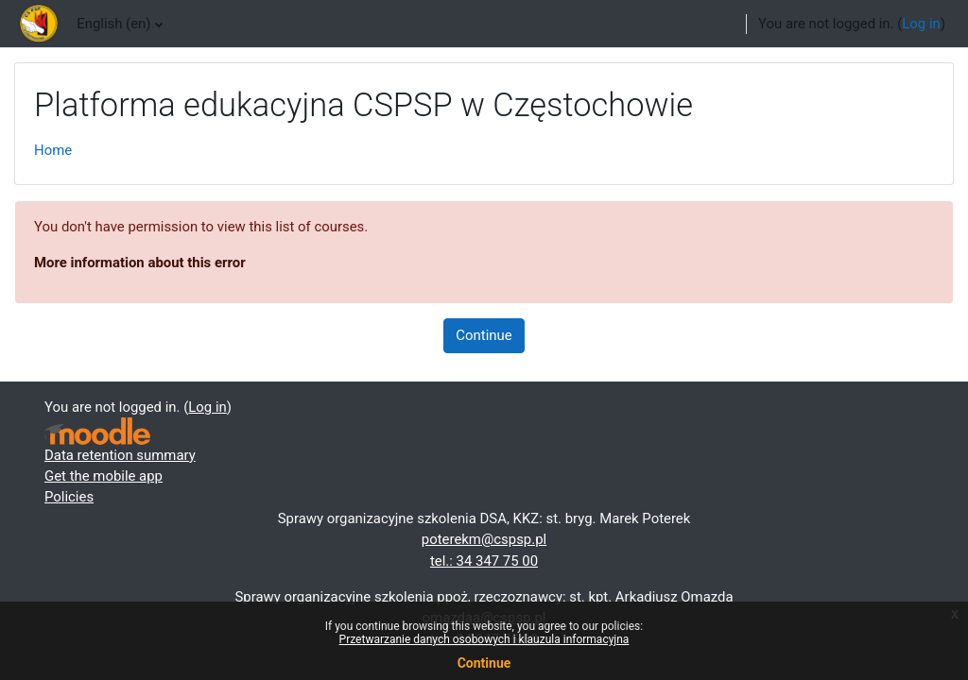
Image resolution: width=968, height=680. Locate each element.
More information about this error (140, 262)
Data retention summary (120, 455)
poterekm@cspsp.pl (484, 539)
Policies (69, 496)
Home (53, 150)
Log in (921, 23)
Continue (483, 335)
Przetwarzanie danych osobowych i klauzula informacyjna (484, 639)
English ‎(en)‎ (113, 23)
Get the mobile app (103, 476)
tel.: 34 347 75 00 (484, 561)
